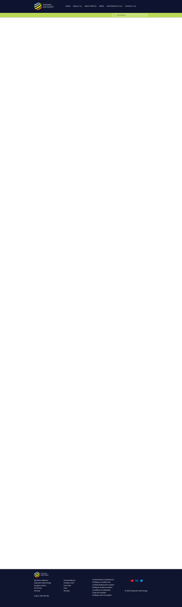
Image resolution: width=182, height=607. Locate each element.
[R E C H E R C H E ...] (130, 15)
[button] (77, 6)
